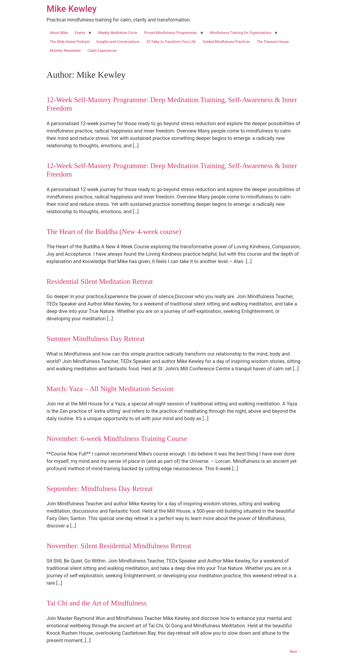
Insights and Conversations (118, 42)
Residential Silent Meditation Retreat (100, 281)
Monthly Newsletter (65, 50)
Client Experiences (102, 50)
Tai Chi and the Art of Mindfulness (96, 603)
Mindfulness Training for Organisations (241, 33)
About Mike (59, 33)
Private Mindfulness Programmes (170, 33)
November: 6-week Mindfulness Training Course (117, 438)
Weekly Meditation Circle (117, 33)
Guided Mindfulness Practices (226, 42)
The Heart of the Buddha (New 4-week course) (114, 232)
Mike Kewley (72, 9)
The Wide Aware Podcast (70, 42)
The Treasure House (273, 42)
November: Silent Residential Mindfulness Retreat (119, 546)
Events (80, 33)
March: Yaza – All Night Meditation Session (110, 389)
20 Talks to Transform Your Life (171, 42)
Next (295, 651)
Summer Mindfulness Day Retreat (95, 339)
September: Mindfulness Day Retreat (100, 489)
